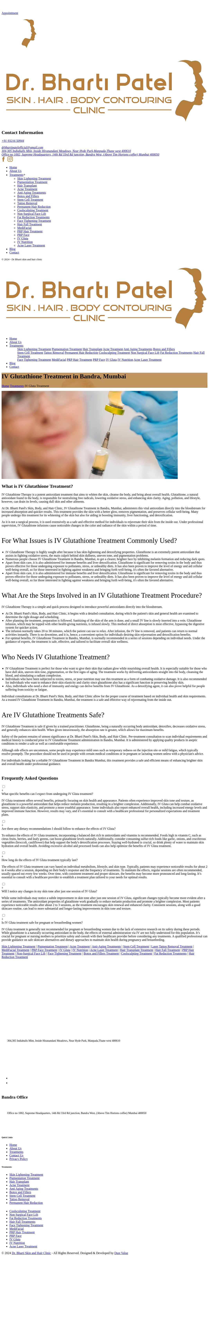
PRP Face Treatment (44, 950)
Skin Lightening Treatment (34, 178)
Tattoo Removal (27, 203)
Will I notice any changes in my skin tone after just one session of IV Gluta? (49, 891)
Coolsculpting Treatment (32, 210)
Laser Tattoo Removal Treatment (172, 946)
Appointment (10, 13)
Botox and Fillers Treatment (101, 953)
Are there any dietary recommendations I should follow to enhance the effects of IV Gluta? (58, 828)
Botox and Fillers (28, 196)
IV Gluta (22, 238)
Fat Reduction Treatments (33, 217)
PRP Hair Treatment (29, 231)
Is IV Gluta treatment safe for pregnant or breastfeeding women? (42, 922)
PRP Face (23, 235)
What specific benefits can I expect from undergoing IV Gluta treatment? (47, 793)
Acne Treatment (27, 189)
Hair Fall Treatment (29, 224)
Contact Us (16, 1155)
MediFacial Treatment (15, 950)
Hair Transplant (27, 185)
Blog (12, 249)
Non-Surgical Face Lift (30, 953)
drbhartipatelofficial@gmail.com (22, 147)
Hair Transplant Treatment (136, 950)
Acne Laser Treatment (31, 245)
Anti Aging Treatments (31, 192)
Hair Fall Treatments (22, 1221)
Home (13, 167)
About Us (15, 171)
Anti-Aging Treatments (106, 946)
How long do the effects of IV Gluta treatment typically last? (40, 860)
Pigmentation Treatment (32, 182)
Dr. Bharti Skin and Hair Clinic (31, 1253)
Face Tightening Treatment (34, 220)
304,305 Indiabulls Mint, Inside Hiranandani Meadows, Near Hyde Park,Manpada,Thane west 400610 (66, 151)
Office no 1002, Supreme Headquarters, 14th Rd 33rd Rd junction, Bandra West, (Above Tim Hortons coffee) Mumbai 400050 (80, 154)
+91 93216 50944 (13, 140)
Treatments (16, 174)
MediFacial (24, 227)
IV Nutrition (25, 242)
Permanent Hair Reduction (34, 206)
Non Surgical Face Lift (31, 213)
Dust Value (121, 1253)
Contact (14, 252)
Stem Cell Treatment (30, 199)
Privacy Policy (18, 1159)
